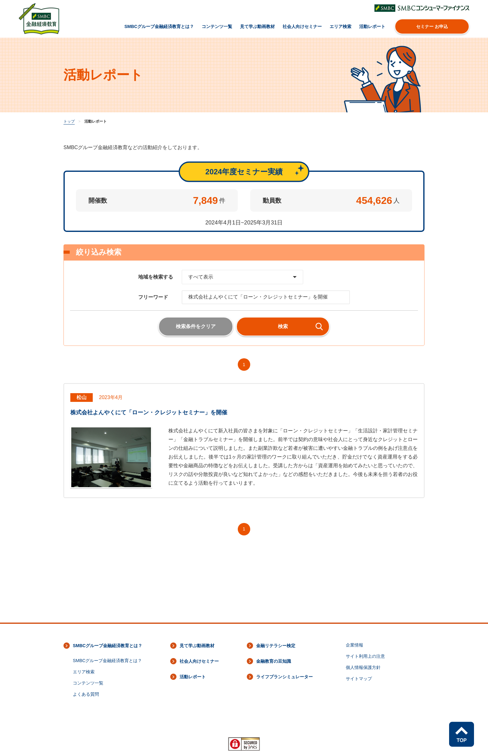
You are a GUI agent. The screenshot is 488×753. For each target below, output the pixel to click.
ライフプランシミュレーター (284, 676)
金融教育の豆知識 (273, 661)
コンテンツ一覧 (217, 26)
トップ (69, 121)
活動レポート (372, 26)
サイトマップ (359, 678)
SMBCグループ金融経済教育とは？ (159, 26)
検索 (283, 326)
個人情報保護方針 (363, 667)
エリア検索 (340, 26)
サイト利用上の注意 (365, 656)
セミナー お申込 (432, 26)
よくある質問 (86, 694)
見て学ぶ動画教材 (257, 26)
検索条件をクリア (196, 326)
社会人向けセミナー (302, 26)
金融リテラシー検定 (275, 645)
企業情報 (354, 644)
